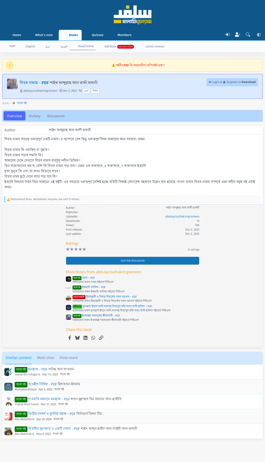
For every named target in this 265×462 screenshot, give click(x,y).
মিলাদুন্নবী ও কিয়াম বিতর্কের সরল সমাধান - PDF (105, 297)
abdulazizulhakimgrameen (40, 91)
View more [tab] (68, 358)
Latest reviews (155, 47)
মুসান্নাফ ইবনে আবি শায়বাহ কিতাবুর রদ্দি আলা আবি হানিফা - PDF (112, 306)
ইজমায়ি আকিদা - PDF (89, 287)
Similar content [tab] (19, 358)
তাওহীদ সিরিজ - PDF (42, 384)
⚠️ (138, 65)
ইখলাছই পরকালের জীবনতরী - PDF (96, 316)
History (34, 116)
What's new (44, 34)
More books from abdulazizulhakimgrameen (103, 272)
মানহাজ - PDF (37, 369)
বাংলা (12, 47)
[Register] (238, 35)
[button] (56, 35)
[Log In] (228, 35)
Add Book (110, 47)
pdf (86, 91)
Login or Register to (232, 82)
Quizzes (97, 34)
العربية (64, 47)
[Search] (248, 35)
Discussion (56, 116)
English (30, 47)
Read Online (86, 46)
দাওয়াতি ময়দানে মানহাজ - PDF (49, 399)
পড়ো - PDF (84, 278)
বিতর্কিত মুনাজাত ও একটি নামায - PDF (54, 428)
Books (73, 34)
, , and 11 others (45, 199)
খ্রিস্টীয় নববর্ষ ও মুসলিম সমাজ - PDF (52, 413)
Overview (14, 116)
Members (124, 34)
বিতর (95, 91)
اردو (48, 47)
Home (16, 34)
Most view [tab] (45, 358)
